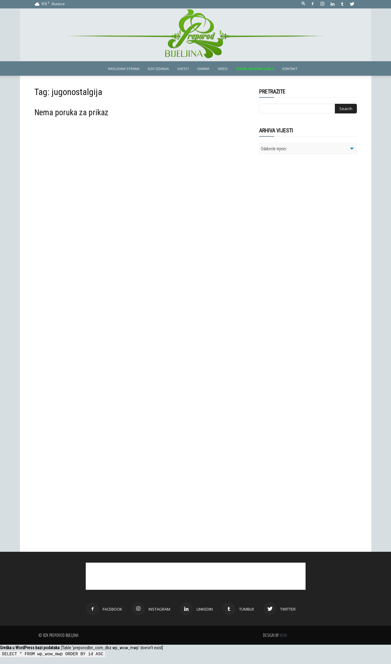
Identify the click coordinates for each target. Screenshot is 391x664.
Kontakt (289, 68)
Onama (203, 68)
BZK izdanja (158, 68)
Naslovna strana (123, 68)
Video (223, 68)
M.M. (283, 635)
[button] (303, 4)
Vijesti (183, 68)
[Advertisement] (306, 236)
